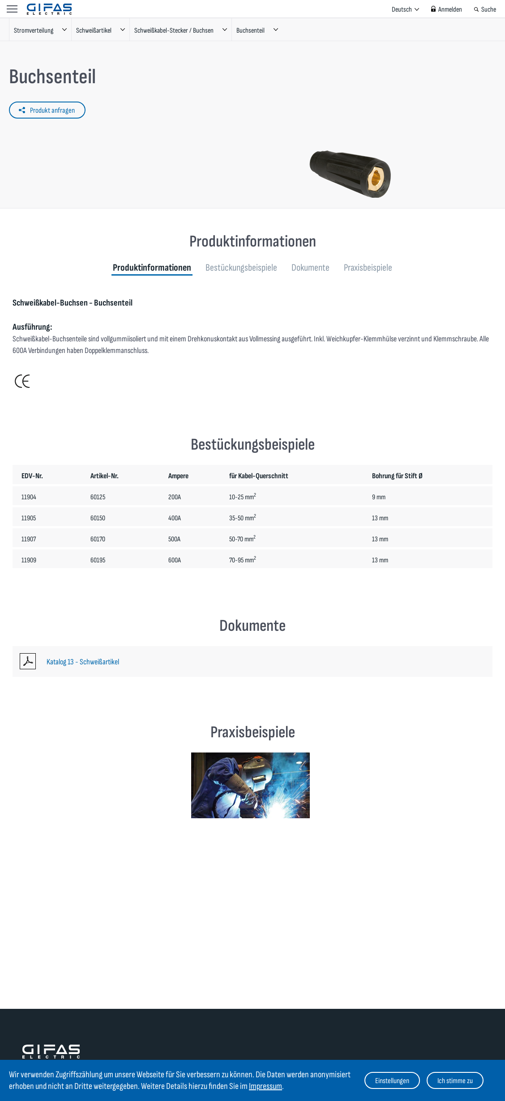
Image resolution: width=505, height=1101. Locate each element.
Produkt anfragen (52, 110)
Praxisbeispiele (368, 268)
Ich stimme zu (455, 1080)
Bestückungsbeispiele (241, 268)
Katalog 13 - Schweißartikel (83, 662)
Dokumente (310, 268)
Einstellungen (392, 1080)
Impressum (265, 1086)
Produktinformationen (152, 268)
